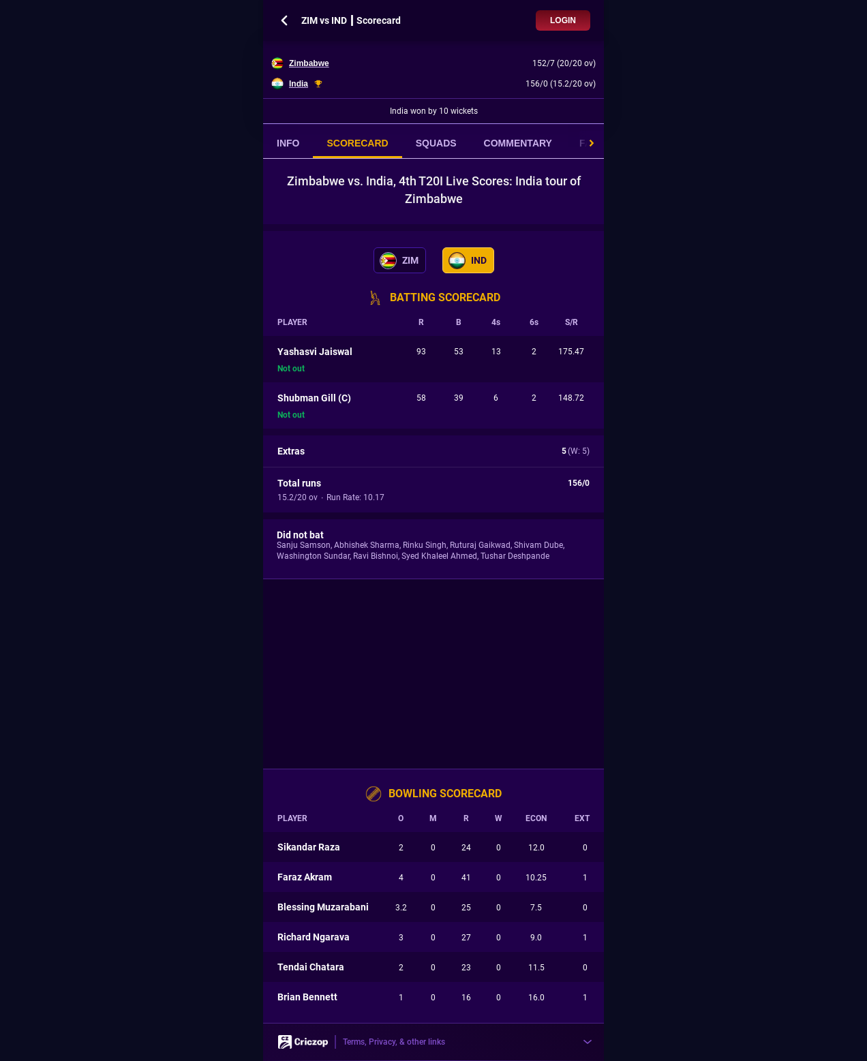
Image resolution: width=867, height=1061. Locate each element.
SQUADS (436, 143)
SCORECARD (357, 143)
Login (563, 20)
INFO (288, 143)
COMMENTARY (518, 143)
